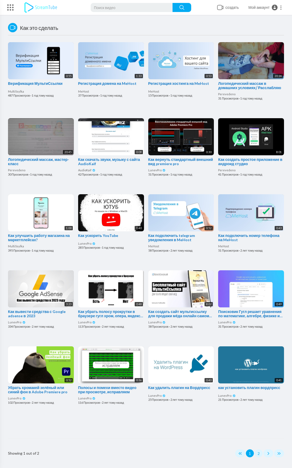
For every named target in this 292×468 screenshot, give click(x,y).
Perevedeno (226, 94)
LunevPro (157, 170)
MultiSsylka (16, 91)
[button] (265, 7)
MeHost (83, 91)
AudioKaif (87, 170)
